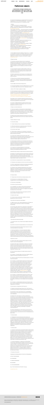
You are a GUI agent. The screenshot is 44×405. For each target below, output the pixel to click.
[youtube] (37, 397)
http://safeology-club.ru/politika (14, 49)
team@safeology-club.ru (39, 1)
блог (32, 1)
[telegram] (39, 397)
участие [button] (27, 1)
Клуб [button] (17, 1)
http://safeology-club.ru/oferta (14, 28)
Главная (12, 1)
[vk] (36, 397)
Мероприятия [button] (21, 1)
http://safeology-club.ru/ (22, 44)
